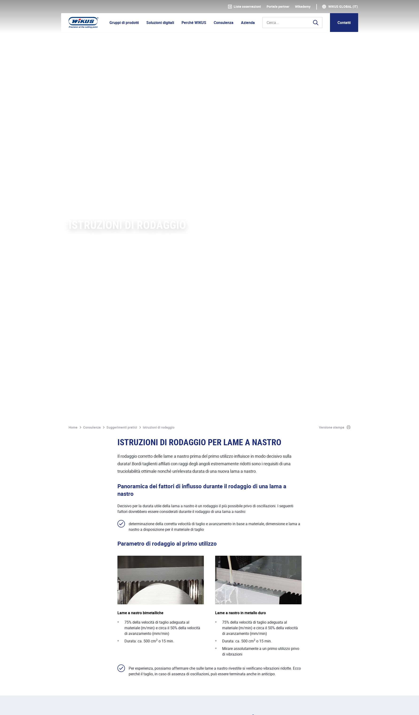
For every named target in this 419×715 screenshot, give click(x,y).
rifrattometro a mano (142, 534)
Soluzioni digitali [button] (160, 22)
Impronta (76, 706)
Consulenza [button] (223, 22)
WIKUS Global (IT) (343, 6)
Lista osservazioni (244, 6)
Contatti (344, 22)
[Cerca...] (292, 22)
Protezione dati (103, 706)
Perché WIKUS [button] (194, 22)
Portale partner (278, 6)
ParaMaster (224, 498)
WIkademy (302, 6)
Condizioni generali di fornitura (149, 706)
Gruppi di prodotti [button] (124, 22)
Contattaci (337, 596)
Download (211, 706)
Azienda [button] (248, 22)
